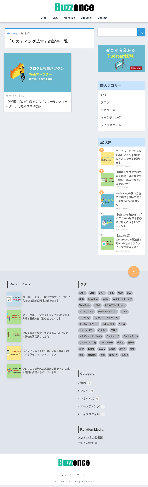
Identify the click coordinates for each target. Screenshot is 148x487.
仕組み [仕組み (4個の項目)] (120, 344)
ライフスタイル (111, 125)
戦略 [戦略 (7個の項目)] (132, 350)
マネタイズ (108, 110)
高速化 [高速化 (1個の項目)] (125, 356)
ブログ (105, 102)
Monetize (69, 17)
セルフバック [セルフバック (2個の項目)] (108, 325)
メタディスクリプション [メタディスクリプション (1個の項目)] (90, 338)
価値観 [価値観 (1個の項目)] (131, 344)
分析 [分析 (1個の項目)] (81, 350)
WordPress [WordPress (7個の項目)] (84, 307)
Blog (44, 17)
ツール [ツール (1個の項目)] (122, 325)
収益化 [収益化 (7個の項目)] (101, 350)
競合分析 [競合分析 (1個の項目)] (92, 356)
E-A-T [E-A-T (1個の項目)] (102, 294)
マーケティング (111, 118)
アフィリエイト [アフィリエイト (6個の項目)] (86, 313)
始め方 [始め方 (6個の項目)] (122, 350)
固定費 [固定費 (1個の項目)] (112, 350)
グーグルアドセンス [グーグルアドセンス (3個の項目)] (107, 313)
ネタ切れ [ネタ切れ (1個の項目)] (102, 331)
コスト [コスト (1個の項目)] (124, 313)
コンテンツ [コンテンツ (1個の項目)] (84, 319)
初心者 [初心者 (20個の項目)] (91, 350)
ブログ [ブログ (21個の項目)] (114, 331)
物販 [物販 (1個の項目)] (81, 356)
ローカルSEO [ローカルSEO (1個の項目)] (106, 344)
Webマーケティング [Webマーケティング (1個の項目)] (122, 300)
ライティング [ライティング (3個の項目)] (112, 338)
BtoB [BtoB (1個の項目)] (92, 294)
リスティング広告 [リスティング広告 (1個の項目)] (87, 344)
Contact (102, 17)
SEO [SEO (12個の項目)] (129, 294)
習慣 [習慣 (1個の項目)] (103, 356)
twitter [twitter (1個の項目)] (105, 300)
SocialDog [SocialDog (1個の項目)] (93, 300)
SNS (55, 17)
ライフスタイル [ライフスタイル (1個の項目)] (130, 338)
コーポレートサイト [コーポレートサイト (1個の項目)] (88, 325)
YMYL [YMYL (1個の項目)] (97, 307)
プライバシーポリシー (74, 476)
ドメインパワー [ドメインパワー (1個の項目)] (86, 331)
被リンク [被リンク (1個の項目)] (113, 356)
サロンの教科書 (87, 444)
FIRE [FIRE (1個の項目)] (111, 294)
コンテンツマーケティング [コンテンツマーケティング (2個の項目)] (106, 319)
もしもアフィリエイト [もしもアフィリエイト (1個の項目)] (115, 307)
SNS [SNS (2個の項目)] (81, 300)
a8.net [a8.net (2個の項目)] (82, 294)
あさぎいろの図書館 (90, 439)
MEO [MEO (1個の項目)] (120, 294)
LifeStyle (86, 17)
